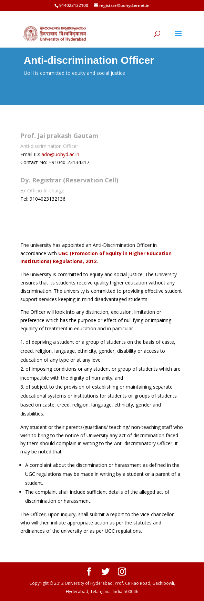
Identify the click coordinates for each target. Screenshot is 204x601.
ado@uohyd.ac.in (60, 154)
